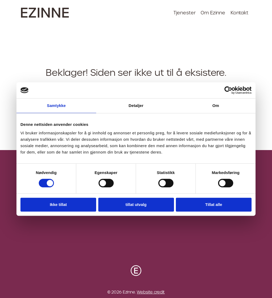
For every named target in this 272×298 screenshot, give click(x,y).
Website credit (151, 292)
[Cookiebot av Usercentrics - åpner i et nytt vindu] (228, 90)
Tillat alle (213, 204)
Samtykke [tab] (56, 105)
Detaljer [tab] (136, 105)
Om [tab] (215, 105)
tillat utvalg (135, 204)
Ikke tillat (58, 204)
